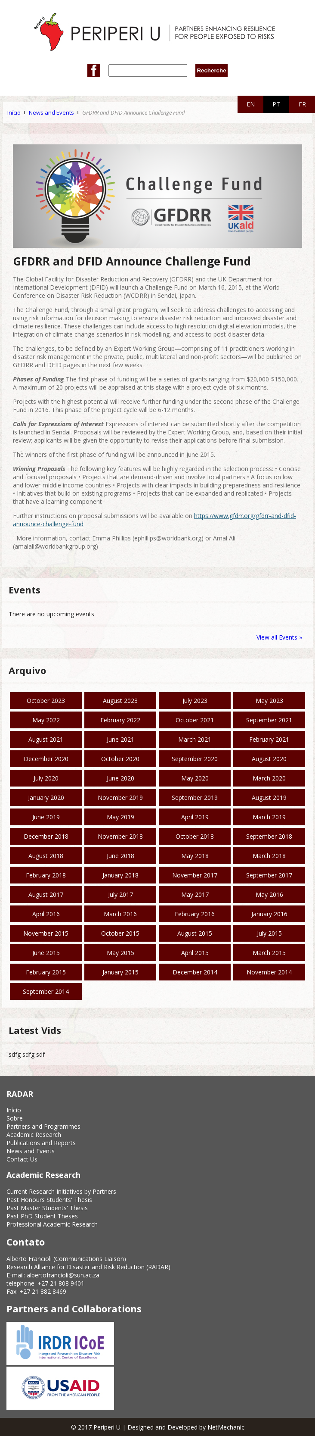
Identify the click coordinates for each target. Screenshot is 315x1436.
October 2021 (195, 720)
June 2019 (46, 817)
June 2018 (120, 856)
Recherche (211, 70)
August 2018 (45, 856)
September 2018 (269, 836)
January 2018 (120, 875)
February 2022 (120, 720)
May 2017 (195, 894)
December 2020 (46, 759)
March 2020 (269, 778)
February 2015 (46, 972)
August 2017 (45, 894)
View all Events (276, 637)
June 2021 (120, 739)
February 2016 (195, 914)
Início (14, 112)
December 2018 (46, 836)
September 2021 (269, 720)
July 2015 (269, 933)
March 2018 (269, 856)
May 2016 (269, 894)
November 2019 (120, 797)
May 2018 (195, 856)
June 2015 (46, 953)
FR (302, 104)
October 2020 (120, 759)
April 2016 (46, 914)
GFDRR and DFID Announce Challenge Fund (133, 112)
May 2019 (120, 817)
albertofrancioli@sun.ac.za (63, 1275)
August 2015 (194, 933)
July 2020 (46, 778)
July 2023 (194, 700)
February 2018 (46, 875)
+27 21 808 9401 (60, 1283)
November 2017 (194, 875)
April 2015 (195, 953)
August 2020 (269, 759)
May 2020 (195, 778)
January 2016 (269, 914)
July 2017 (120, 894)
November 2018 (120, 836)
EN (251, 104)
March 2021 (194, 739)
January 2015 (120, 972)
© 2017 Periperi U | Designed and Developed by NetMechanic (157, 1427)
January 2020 (46, 797)
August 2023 (120, 700)
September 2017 (269, 875)
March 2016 (120, 914)
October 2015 (120, 933)
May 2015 (120, 953)
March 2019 (269, 817)
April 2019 (195, 817)
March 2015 (269, 953)
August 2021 (45, 739)
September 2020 (195, 759)
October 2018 (195, 836)
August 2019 (269, 797)
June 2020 (120, 778)
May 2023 (269, 700)
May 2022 (46, 720)
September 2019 (195, 797)
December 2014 (195, 972)
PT (276, 104)
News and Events (51, 112)
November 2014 (269, 972)
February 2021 (269, 739)
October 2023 (46, 700)
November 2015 (45, 933)
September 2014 (46, 991)
